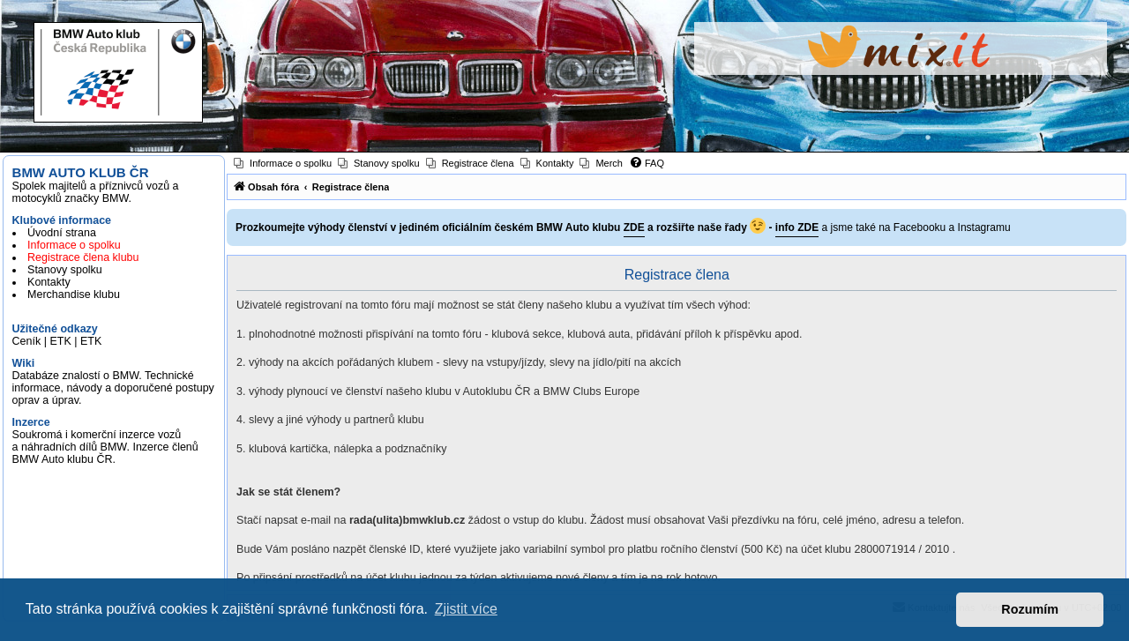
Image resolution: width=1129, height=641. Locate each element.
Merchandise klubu (73, 294)
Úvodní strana (61, 233)
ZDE (634, 227)
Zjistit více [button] (466, 608)
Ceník (26, 341)
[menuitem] (283, 163)
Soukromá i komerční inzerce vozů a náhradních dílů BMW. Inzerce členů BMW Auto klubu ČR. (105, 447)
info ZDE (797, 227)
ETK (60, 341)
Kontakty (49, 282)
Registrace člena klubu (82, 257)
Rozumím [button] (1029, 609)
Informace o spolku (74, 245)
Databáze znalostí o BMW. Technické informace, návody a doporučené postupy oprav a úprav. (113, 387)
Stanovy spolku (64, 270)
